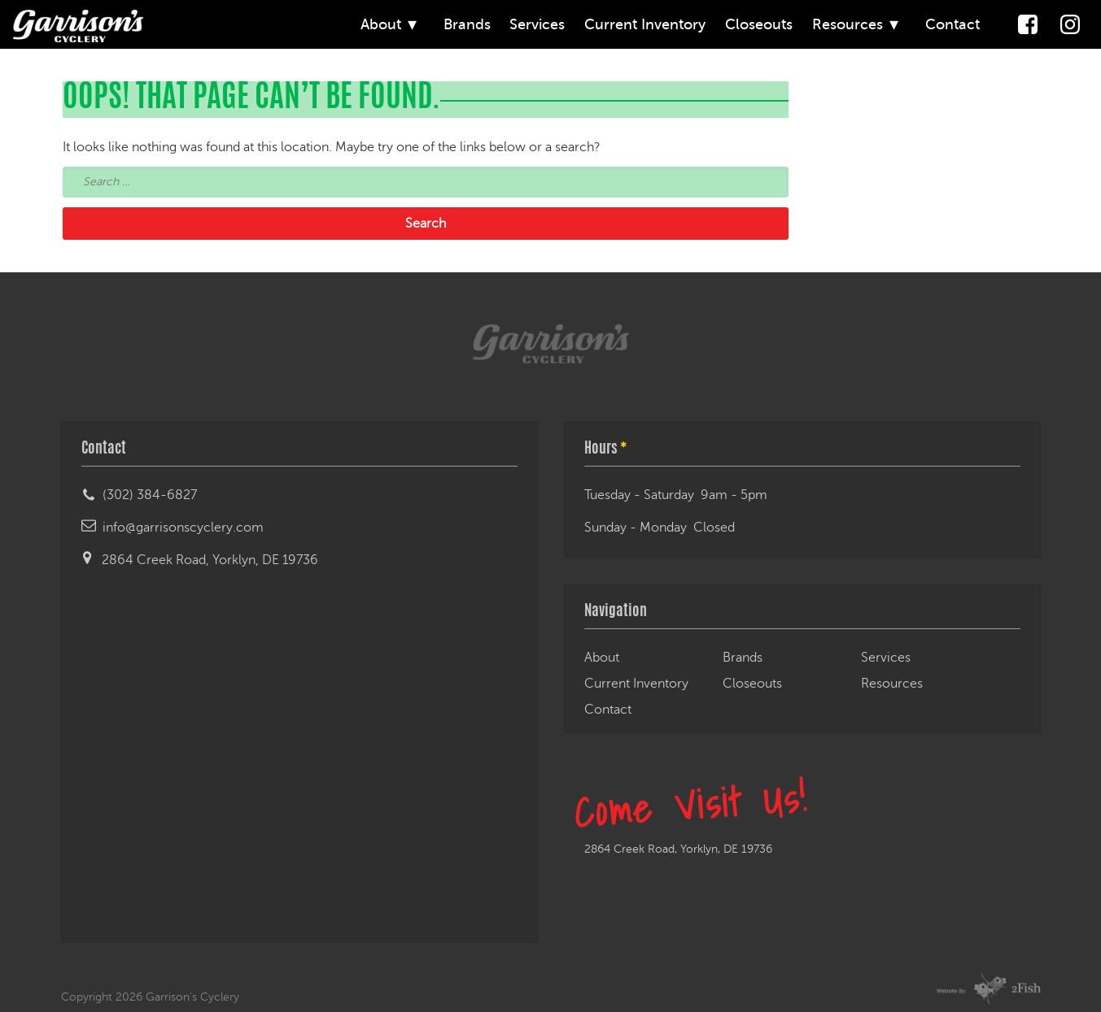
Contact (952, 24)
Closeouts (759, 24)
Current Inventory (645, 24)
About (380, 24)
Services (537, 24)
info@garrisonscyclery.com (183, 527)
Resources (847, 24)
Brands (467, 24)
